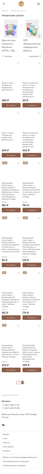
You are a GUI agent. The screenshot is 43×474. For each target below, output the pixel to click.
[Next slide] (39, 36)
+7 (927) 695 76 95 (11, 408)
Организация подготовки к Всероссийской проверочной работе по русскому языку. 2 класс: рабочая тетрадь (31, 190)
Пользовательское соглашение (16, 461)
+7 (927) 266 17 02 (10, 405)
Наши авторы (8, 446)
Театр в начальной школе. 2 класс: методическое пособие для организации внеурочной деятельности (30, 90)
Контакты (7, 451)
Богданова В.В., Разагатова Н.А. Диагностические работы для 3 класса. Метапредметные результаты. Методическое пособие (31, 353)
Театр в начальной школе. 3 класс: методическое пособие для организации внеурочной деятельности (30, 140)
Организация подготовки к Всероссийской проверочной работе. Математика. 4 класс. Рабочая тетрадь (11, 351)
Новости (6, 442)
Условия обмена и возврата (14, 465)
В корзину (11, 105)
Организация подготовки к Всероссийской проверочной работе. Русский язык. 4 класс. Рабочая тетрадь (31, 300)
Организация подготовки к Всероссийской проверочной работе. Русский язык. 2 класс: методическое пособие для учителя (11, 245)
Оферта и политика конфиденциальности (20, 457)
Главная (5, 10)
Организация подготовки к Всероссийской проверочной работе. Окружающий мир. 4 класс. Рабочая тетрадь (11, 300)
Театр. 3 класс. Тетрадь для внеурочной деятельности (8, 136)
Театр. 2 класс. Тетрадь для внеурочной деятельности (8, 86)
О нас (5, 438)
